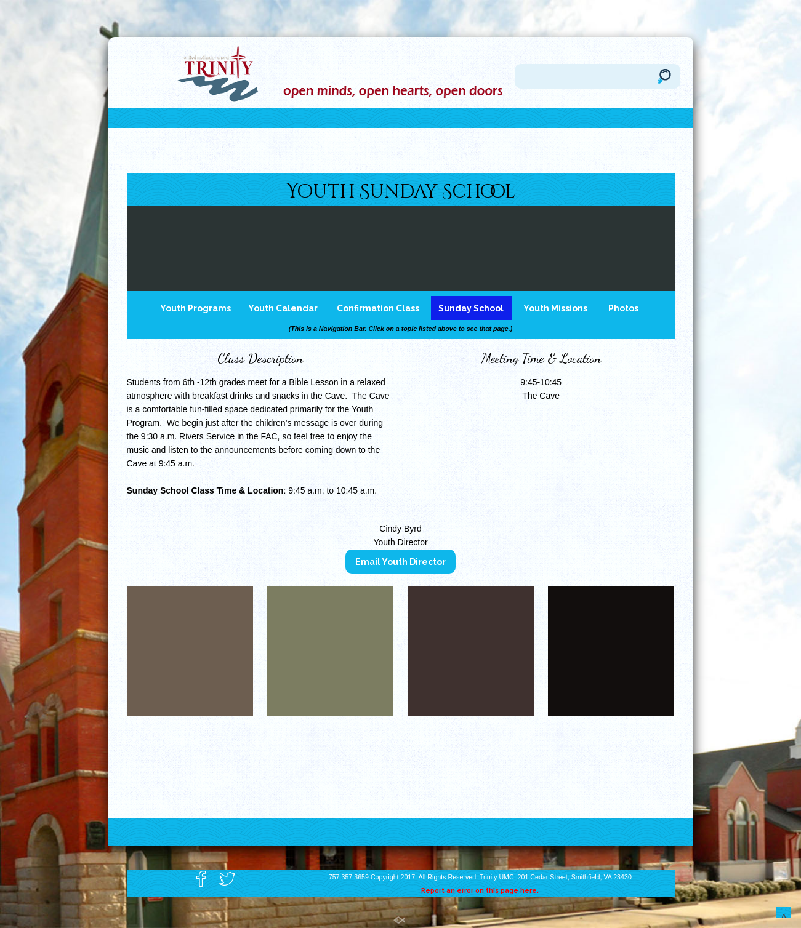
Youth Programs (195, 308)
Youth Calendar (283, 308)
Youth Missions (555, 308)
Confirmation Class (378, 308)
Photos (623, 308)
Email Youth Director (400, 562)
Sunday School (471, 308)
